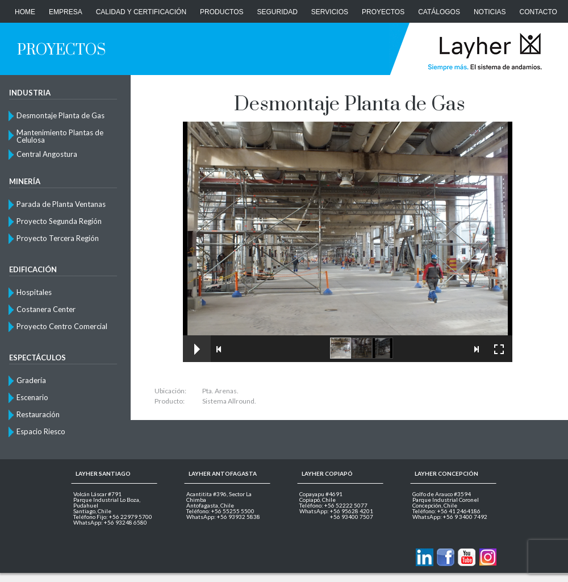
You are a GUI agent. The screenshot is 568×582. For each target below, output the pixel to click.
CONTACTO (538, 12)
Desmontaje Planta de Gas (60, 115)
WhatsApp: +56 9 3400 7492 (449, 516)
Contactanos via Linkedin (424, 557)
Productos (221, 12)
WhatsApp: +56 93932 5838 (223, 516)
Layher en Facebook (445, 557)
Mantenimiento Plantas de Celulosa (59, 136)
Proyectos (383, 12)
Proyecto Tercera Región (57, 238)
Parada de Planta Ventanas (61, 204)
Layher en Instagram (487, 557)
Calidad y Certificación (141, 12)
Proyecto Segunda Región (59, 221)
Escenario (32, 397)
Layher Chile (484, 51)
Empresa (65, 12)
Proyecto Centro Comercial (61, 326)
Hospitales (34, 292)
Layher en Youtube (466, 557)
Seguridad (277, 12)
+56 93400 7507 (351, 516)
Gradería (31, 380)
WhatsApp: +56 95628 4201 (336, 511)
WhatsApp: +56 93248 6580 (110, 522)
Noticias (490, 12)
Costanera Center (46, 309)
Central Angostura (46, 154)
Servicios (329, 12)
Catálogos (439, 12)
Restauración (38, 414)
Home (25, 12)
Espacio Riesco (40, 431)
